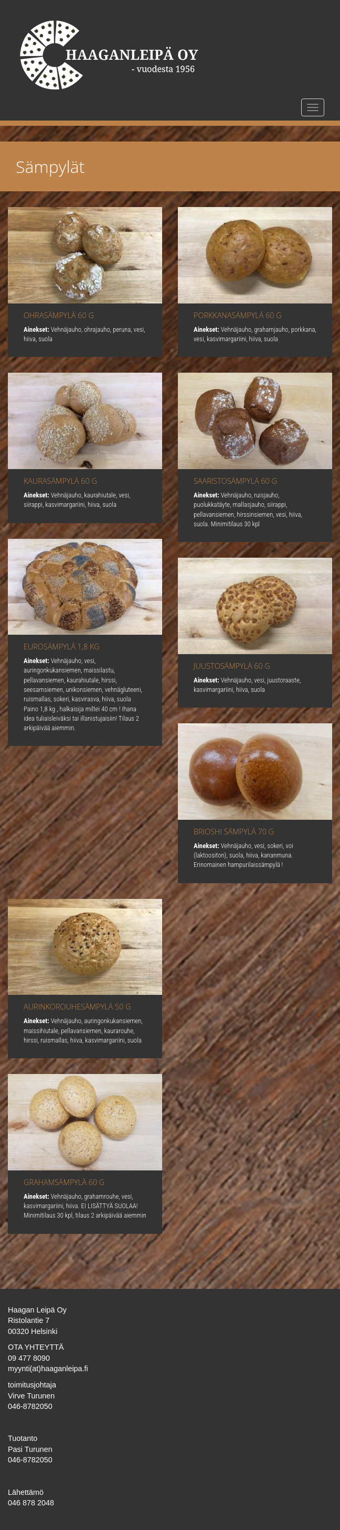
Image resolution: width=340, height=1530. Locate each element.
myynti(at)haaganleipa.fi (48, 1368)
